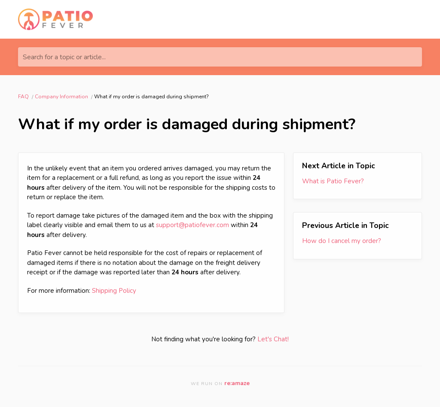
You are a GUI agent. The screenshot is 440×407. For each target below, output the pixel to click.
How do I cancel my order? (341, 241)
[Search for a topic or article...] (220, 57)
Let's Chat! (273, 339)
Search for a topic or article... (64, 57)
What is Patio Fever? (333, 181)
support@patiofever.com (192, 225)
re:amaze (237, 383)
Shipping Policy (114, 290)
